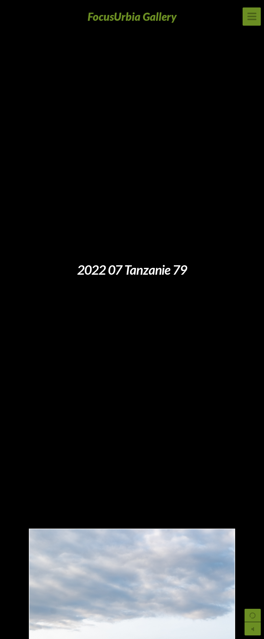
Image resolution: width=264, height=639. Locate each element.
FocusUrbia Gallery (132, 16)
